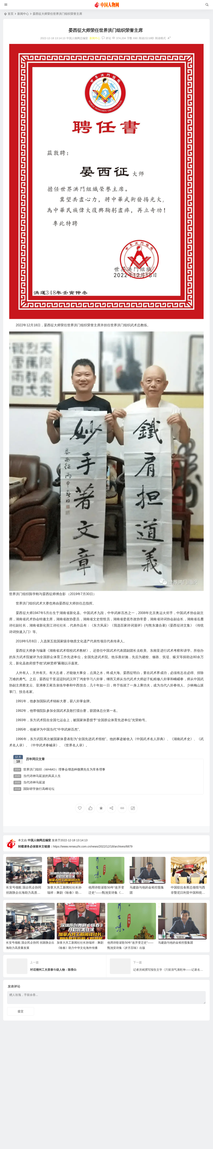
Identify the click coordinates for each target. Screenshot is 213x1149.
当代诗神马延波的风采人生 (37, 776)
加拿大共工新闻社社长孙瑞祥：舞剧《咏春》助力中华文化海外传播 (64, 893)
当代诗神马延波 (29, 782)
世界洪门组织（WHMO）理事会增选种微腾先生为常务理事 (59, 770)
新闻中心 (23, 13)
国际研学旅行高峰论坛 (34, 789)
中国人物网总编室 (39, 840)
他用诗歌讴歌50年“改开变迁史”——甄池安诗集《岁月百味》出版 (106, 893)
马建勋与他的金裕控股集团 (175, 942)
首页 (11, 13)
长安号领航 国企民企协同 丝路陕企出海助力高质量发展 (23, 893)
